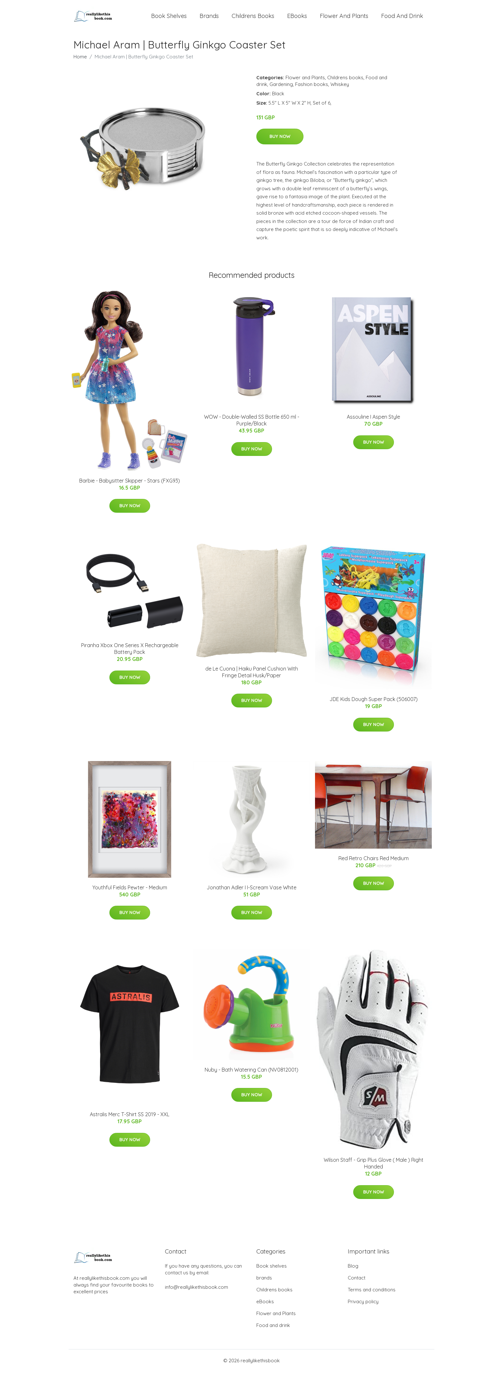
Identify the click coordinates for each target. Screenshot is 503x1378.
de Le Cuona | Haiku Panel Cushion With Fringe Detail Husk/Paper (251, 678)
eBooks (297, 19)
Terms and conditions (372, 1296)
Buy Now (279, 143)
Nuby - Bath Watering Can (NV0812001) (251, 1076)
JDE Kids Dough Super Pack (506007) (373, 705)
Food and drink (402, 19)
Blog (353, 1272)
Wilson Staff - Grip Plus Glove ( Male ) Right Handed (373, 1169)
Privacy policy (363, 1308)
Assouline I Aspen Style (373, 423)
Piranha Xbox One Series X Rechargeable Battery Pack (129, 655)
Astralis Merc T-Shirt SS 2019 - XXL (129, 1120)
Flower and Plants (344, 19)
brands (209, 19)
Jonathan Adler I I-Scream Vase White (251, 894)
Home (80, 63)
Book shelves (169, 19)
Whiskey (339, 91)
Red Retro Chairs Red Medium (373, 864)
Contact (356, 1284)
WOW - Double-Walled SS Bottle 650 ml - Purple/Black (251, 426)
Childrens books (253, 19)
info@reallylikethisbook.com (196, 1293)
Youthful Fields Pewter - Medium (129, 894)
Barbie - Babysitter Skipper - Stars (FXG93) (129, 487)
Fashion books (311, 91)
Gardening (281, 91)
